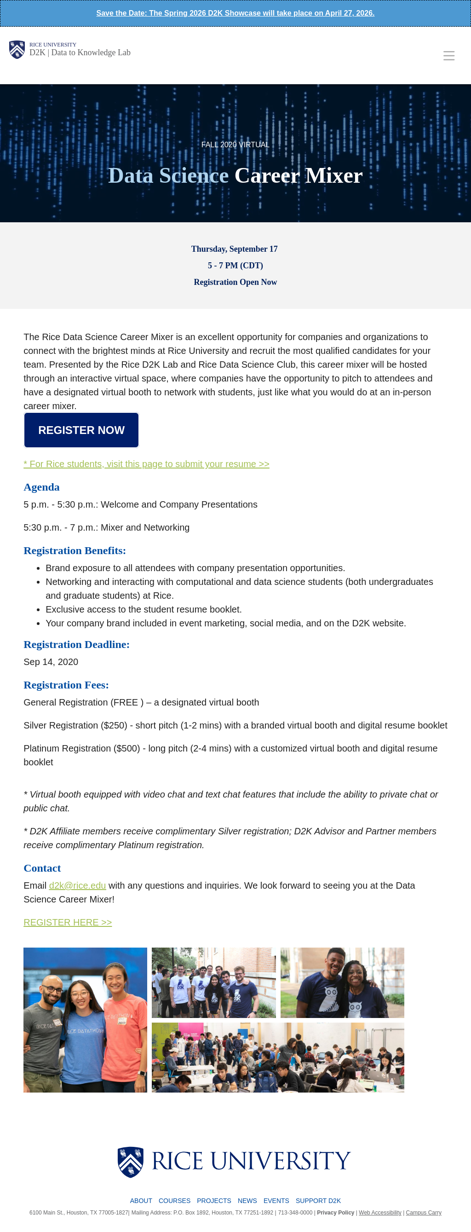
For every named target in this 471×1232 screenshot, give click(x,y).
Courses (174, 1200)
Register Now (81, 430)
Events (276, 1200)
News (247, 1200)
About (141, 1200)
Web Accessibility (380, 1212)
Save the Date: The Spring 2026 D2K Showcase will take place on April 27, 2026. (236, 13)
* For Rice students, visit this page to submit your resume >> (146, 464)
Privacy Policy (335, 1212)
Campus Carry (424, 1212)
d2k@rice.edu (77, 885)
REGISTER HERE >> (67, 922)
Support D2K (318, 1200)
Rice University (52, 44)
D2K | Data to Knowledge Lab (80, 52)
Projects (214, 1200)
